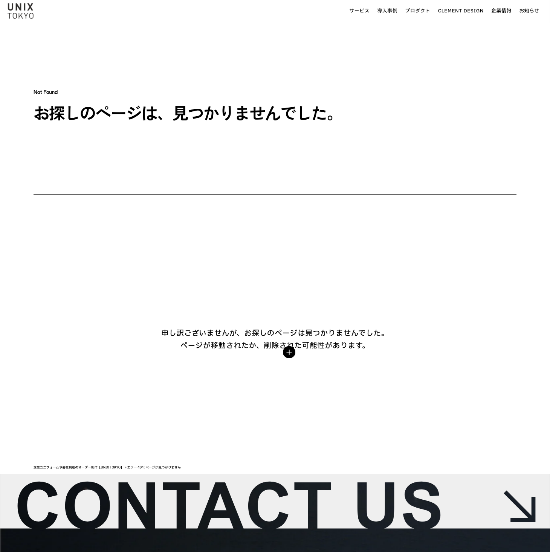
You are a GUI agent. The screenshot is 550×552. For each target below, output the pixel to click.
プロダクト (366, 11)
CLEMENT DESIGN (409, 11)
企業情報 (450, 11)
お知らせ (478, 11)
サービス (308, 11)
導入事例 (336, 11)
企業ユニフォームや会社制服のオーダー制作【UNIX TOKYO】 (79, 467)
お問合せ (523, 11)
